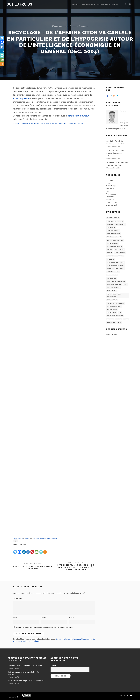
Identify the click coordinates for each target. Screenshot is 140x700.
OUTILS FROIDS (17, 4)
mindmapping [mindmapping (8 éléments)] (111, 278)
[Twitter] (15, 550)
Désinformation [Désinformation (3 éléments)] (112, 243)
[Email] (36, 550)
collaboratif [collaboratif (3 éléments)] (120, 224)
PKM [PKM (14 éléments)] (108, 300)
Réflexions (110, 197)
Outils (108, 191)
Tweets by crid (111, 335)
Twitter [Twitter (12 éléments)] (118, 319)
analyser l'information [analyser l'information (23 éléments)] (115, 221)
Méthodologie (111, 186)
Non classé (110, 189)
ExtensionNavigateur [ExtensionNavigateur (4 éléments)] (114, 246)
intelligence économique (47, 538)
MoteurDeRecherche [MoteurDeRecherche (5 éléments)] (114, 284)
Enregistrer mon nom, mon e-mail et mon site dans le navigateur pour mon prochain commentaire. (44, 627)
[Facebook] (19, 550)
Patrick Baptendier (21, 98)
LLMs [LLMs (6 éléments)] (116, 271)
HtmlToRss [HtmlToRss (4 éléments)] (111, 256)
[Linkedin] (24, 550)
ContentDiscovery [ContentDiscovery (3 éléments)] (113, 233)
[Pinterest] (32, 550)
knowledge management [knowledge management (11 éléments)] (115, 268)
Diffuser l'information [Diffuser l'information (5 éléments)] (115, 240)
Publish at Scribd (18, 538)
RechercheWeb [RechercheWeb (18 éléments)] (112, 309)
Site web (71, 618)
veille (55, 538)
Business (36, 538)
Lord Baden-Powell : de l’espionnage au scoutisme (25, 666)
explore (27, 538)
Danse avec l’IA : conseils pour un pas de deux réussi (26, 681)
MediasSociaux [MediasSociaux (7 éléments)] (112, 275)
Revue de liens (111, 202)
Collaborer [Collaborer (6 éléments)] (111, 227)
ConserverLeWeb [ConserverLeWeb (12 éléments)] (112, 230)
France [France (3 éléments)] (109, 249)
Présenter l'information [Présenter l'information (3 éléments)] (115, 303)
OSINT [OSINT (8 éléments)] (125, 284)
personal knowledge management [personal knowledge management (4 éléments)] (114, 295)
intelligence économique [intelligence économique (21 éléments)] (115, 265)
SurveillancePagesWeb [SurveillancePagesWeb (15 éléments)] (115, 315)
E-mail (43, 618)
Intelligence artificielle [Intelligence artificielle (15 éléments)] (115, 262)
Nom (15, 618)
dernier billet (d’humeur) (78, 116)
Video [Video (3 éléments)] (119, 322)
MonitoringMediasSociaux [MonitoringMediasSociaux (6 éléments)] (116, 281)
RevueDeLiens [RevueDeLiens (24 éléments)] (111, 312)
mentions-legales (13, 697)
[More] (45, 550)
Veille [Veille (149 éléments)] (126, 319)
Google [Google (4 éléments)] (109, 252)
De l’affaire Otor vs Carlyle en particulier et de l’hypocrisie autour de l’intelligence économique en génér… (48, 123)
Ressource (110, 200)
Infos (108, 183)
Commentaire (17, 598)
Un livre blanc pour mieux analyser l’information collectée (115, 153)
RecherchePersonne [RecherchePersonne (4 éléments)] (114, 306)
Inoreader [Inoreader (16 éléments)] (110, 259)
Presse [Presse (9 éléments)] (114, 300)
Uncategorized (111, 205)
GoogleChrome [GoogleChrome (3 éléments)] (120, 252)
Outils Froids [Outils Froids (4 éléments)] (111, 291)
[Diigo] (28, 550)
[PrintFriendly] (41, 550)
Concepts (109, 180)
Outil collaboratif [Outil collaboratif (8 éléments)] (113, 287)
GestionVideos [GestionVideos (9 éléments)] (119, 249)
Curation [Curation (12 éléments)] (110, 237)
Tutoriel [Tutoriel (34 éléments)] (110, 319)
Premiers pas (111, 194)
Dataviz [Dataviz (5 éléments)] (118, 237)
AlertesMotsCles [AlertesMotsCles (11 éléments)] (113, 218)
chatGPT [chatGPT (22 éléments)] (110, 224)
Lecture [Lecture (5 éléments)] (110, 271)
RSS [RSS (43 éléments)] (120, 312)
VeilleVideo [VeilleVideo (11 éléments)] (111, 322)
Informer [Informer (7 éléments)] (120, 256)
